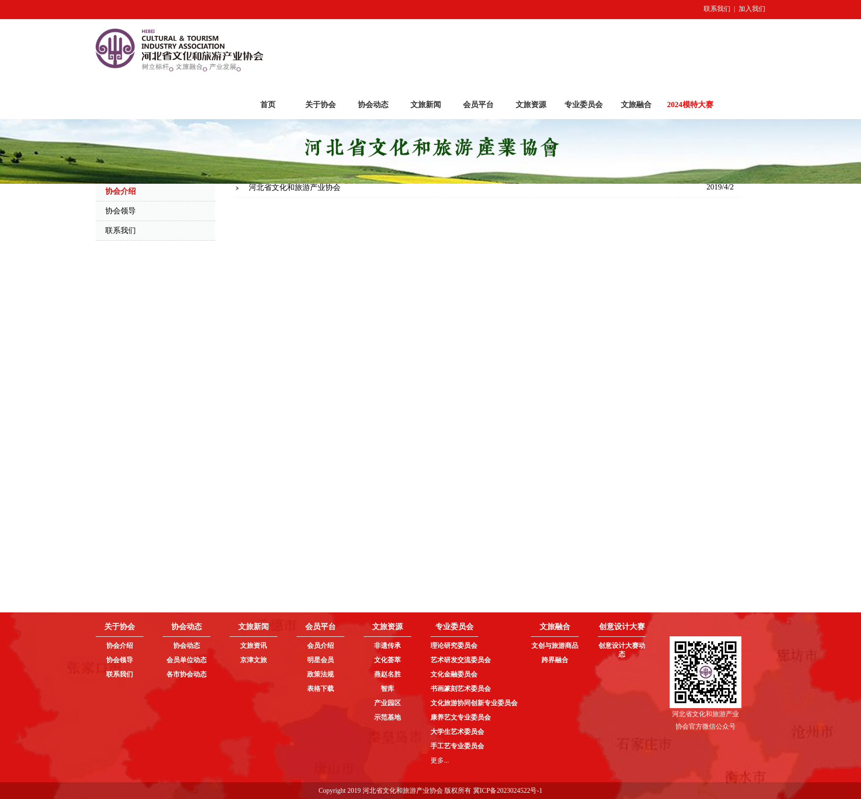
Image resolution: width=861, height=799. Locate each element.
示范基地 (387, 717)
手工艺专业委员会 (457, 746)
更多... (439, 760)
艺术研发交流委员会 (460, 660)
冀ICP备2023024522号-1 (507, 790)
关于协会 (320, 104)
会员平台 (478, 104)
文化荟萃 (387, 660)
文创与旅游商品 (554, 645)
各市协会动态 (186, 674)
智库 (387, 688)
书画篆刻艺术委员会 (460, 688)
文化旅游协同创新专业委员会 (474, 703)
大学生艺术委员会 (457, 731)
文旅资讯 (253, 645)
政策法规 (320, 674)
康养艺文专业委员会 (460, 717)
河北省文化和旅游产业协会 (295, 187)
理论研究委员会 (453, 645)
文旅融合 (636, 104)
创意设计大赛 (622, 626)
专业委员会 (583, 104)
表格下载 (320, 688)
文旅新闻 (425, 104)
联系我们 (717, 8)
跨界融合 (554, 660)
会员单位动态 (186, 660)
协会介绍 (119, 645)
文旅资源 (531, 104)
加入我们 (752, 8)
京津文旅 (253, 660)
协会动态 (373, 104)
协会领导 (120, 211)
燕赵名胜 (387, 674)
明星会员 (320, 660)
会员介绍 (320, 645)
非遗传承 (387, 645)
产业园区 (387, 703)
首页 (268, 104)
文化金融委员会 (453, 674)
